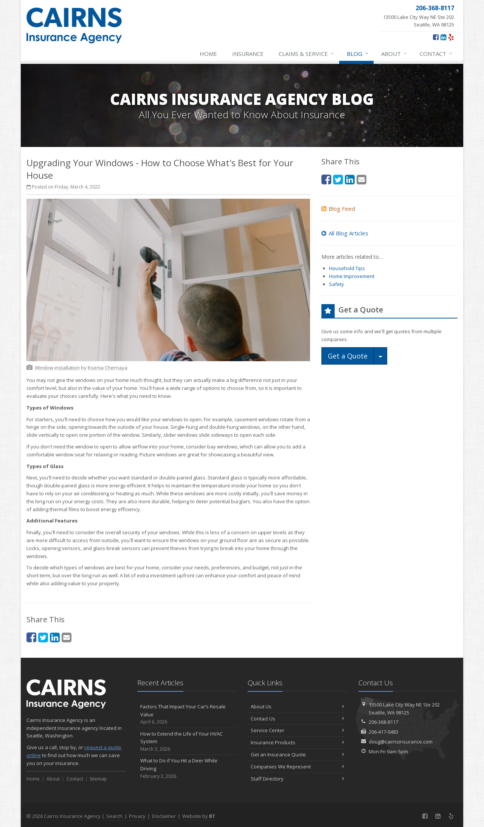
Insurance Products (297, 742)
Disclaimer (164, 816)
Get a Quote (348, 355)
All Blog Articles (344, 233)
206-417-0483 (383, 731)
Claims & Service (307, 53)
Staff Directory (297, 778)
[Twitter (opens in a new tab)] (43, 637)
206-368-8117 (383, 722)
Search (114, 816)
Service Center (297, 730)
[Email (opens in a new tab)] (66, 637)
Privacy (137, 816)
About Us (297, 706)
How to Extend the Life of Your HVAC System (187, 741)
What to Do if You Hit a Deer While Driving (187, 768)
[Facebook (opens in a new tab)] (436, 37)
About (394, 53)
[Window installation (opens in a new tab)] (57, 367)
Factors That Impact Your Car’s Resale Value (187, 714)
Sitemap (98, 779)
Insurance (248, 53)
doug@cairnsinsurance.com (401, 741)
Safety (336, 284)
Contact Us (297, 718)
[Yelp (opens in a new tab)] (451, 37)
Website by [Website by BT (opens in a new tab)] (198, 816)
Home (208, 53)
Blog (358, 53)
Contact (436, 53)
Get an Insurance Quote (297, 754)
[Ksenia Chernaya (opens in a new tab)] (107, 367)
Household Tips (347, 268)
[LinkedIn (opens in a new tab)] (443, 37)
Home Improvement (351, 276)
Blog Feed (338, 208)
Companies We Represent (297, 766)
